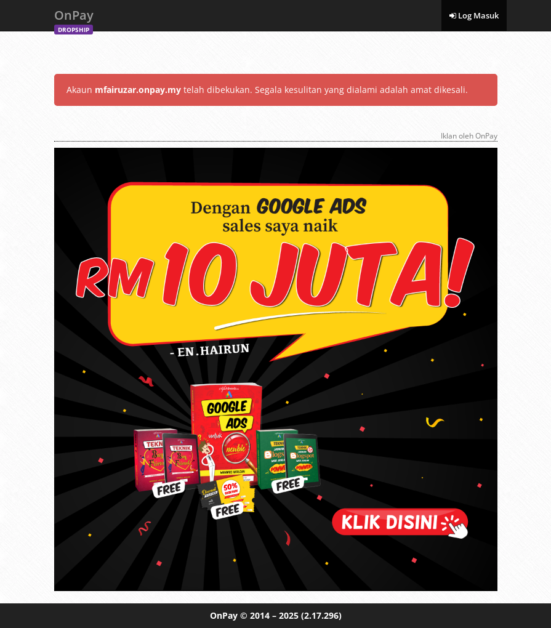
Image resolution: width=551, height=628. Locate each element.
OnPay (74, 19)
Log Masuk (474, 15)
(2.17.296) (321, 615)
